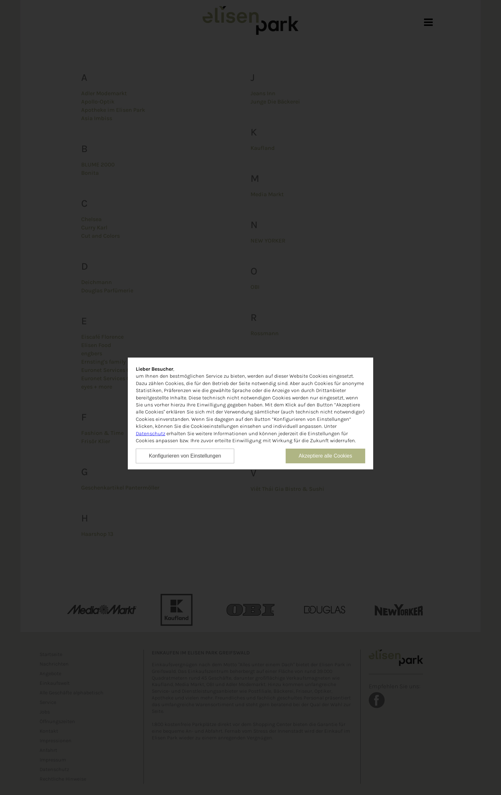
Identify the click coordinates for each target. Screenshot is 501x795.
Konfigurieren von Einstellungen (185, 456)
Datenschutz (150, 433)
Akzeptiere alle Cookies (325, 456)
